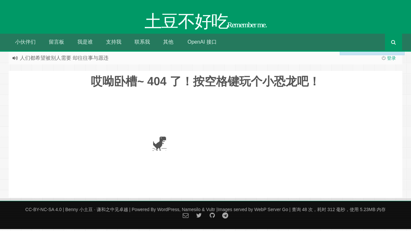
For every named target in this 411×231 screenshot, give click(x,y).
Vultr (210, 209)
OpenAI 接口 (202, 42)
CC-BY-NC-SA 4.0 (43, 209)
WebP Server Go (271, 209)
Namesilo (191, 209)
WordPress (168, 209)
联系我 (142, 42)
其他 (168, 42)
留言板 (56, 42)
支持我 (113, 42)
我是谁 (85, 42)
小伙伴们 (25, 42)
